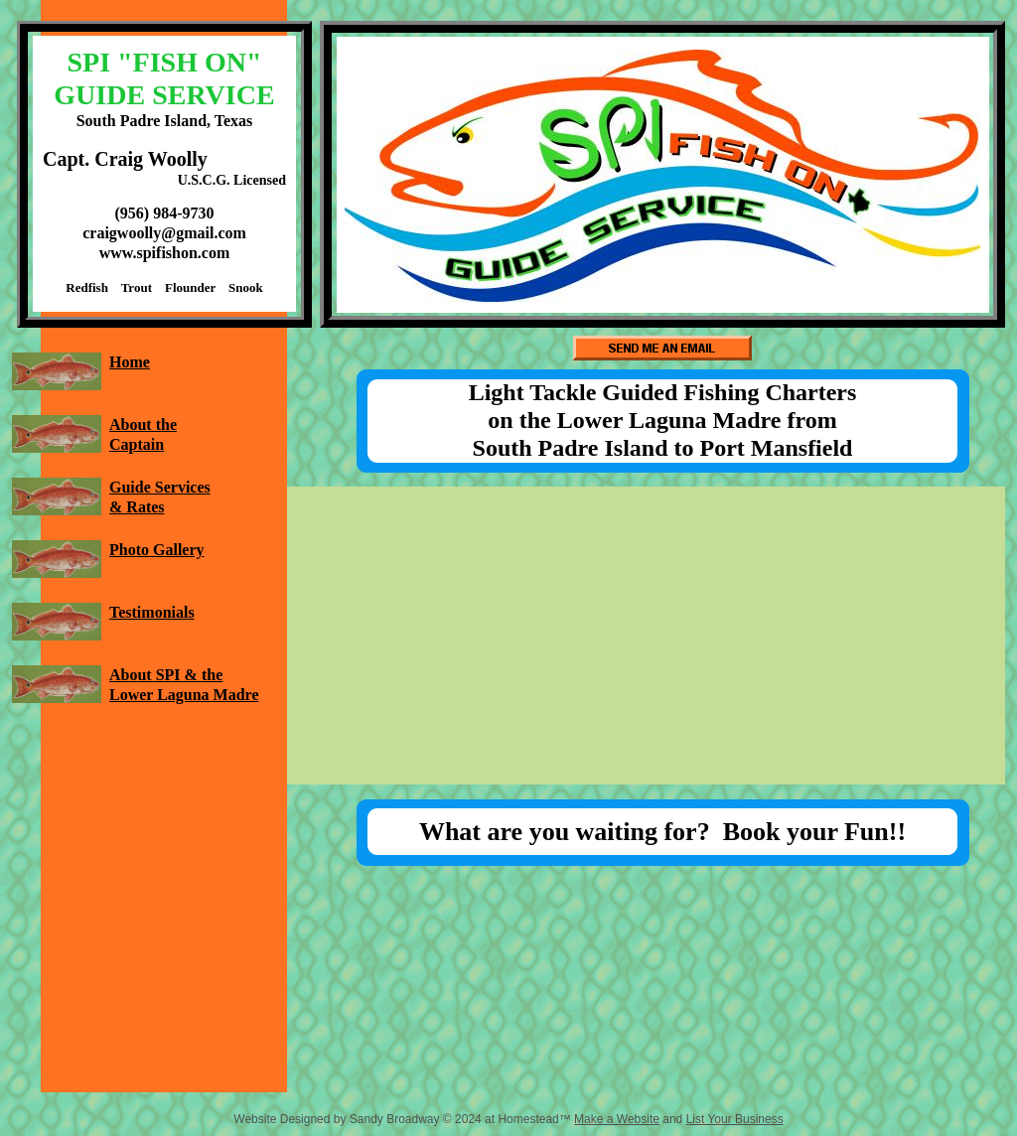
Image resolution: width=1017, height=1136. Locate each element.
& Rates (137, 506)
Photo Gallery (157, 549)
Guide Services (160, 487)
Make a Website (616, 1119)
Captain (136, 444)
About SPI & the (165, 674)
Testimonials (152, 612)
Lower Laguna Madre (184, 694)
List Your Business (735, 1119)
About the (143, 424)
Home (129, 362)
